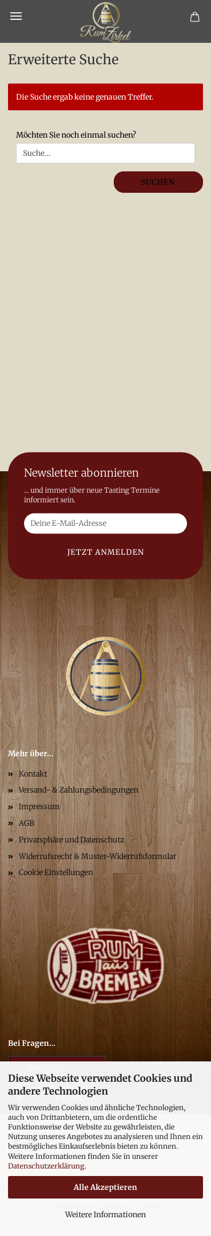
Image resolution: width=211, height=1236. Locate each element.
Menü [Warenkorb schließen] (16, 16)
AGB (26, 823)
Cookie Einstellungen (56, 872)
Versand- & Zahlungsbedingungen (78, 790)
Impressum (39, 806)
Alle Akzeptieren (105, 1187)
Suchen (158, 182)
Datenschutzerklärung (46, 1166)
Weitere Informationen (105, 1214)
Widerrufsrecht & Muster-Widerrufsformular (97, 856)
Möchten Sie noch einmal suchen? (76, 135)
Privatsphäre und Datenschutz (71, 840)
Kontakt (33, 774)
